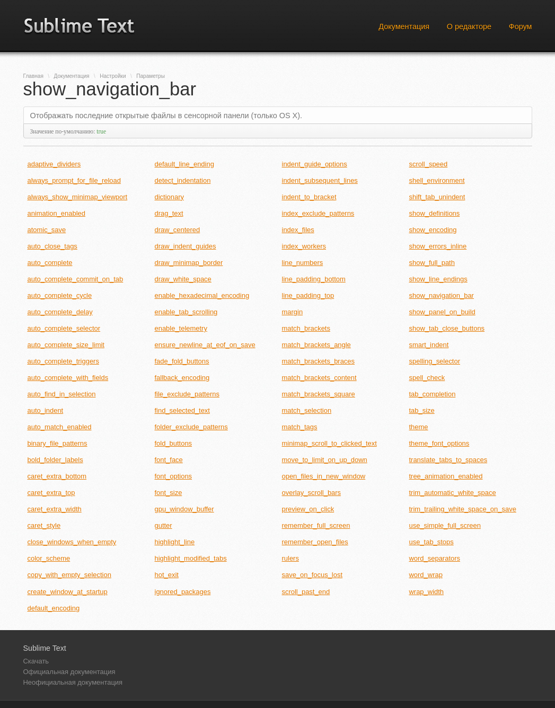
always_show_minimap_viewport (78, 197)
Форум (520, 26)
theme (418, 427)
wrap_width (426, 592)
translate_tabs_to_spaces (448, 460)
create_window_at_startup (68, 592)
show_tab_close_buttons (447, 328)
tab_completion (432, 394)
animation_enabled (56, 213)
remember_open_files (315, 542)
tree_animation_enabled (446, 476)
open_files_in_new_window (324, 476)
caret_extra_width (55, 509)
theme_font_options (439, 443)
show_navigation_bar (441, 295)
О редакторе (469, 26)
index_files (298, 230)
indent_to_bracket (309, 197)
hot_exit (167, 575)
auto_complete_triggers (63, 361)
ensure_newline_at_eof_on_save (205, 345)
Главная (33, 76)
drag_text (169, 213)
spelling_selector (435, 361)
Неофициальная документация (73, 682)
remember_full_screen (316, 525)
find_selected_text (182, 410)
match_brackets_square (318, 394)
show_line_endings (438, 279)
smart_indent (429, 345)
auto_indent (46, 410)
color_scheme (49, 558)
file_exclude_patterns (187, 394)
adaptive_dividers (54, 164)
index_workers (304, 246)
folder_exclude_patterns (191, 427)
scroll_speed (428, 164)
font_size (168, 493)
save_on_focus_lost (312, 575)
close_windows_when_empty (72, 542)
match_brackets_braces (318, 361)
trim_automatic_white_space (452, 493)
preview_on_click (308, 509)
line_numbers (302, 263)
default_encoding (54, 608)
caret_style (44, 525)
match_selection (307, 410)
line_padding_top (308, 295)
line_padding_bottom (314, 279)
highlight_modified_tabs (191, 558)
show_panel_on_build (442, 312)
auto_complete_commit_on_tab (76, 279)
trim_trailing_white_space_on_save (462, 509)
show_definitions (434, 213)
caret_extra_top (51, 493)
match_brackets (306, 328)
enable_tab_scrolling (186, 312)
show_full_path (432, 263)
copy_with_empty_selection (69, 575)
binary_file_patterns (57, 443)
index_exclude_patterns (318, 213)
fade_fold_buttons (182, 361)
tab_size (422, 410)
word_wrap (426, 575)
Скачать (36, 661)
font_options (173, 476)
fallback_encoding (182, 378)
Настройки (113, 76)
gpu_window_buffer (184, 509)
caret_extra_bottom (57, 476)
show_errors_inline (438, 246)
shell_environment (437, 180)
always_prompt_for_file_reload (74, 180)
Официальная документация (69, 672)
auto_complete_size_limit (66, 345)
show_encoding (433, 230)
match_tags (300, 427)
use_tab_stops (431, 542)
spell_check (427, 378)
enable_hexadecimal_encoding (202, 295)
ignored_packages (183, 592)
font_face (169, 460)
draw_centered (177, 230)
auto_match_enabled (60, 427)
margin (292, 312)
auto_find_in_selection (62, 394)
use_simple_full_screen (445, 525)
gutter (163, 525)
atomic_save (47, 230)
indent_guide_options (314, 164)
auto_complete (50, 263)
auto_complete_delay (60, 312)
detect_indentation (183, 180)
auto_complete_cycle (60, 295)
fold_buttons (173, 443)
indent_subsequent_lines (320, 180)
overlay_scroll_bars (311, 493)
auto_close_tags (52, 246)
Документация (403, 26)
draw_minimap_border (189, 263)
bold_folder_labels (55, 460)
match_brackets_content (319, 378)
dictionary (169, 197)
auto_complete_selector (64, 328)
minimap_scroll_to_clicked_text (329, 443)
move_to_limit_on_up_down (324, 460)
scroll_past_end (306, 592)
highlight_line (175, 542)
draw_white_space (183, 279)
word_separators (434, 558)
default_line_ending (184, 164)
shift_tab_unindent (437, 197)
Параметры (150, 76)
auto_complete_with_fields (68, 378)
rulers (290, 558)
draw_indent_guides (185, 246)
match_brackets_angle (316, 345)
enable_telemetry (181, 328)
